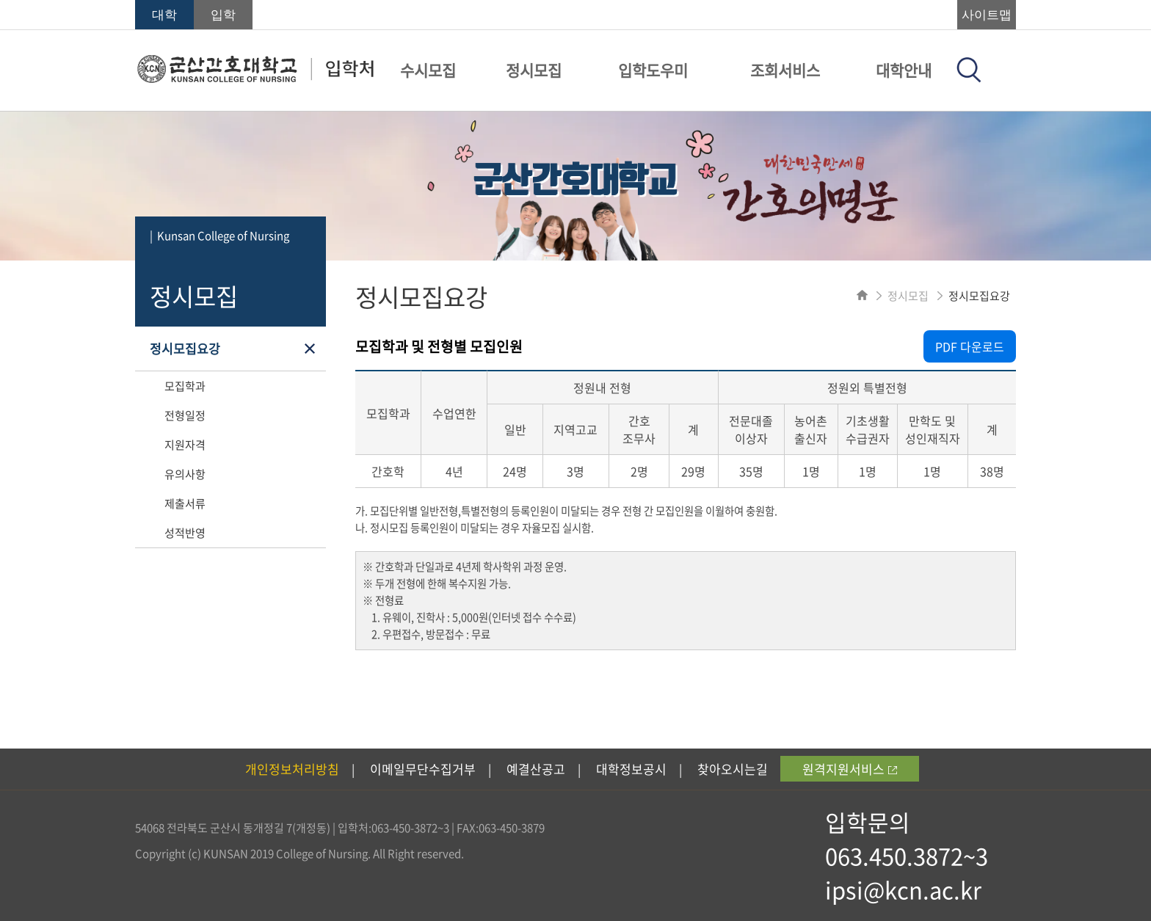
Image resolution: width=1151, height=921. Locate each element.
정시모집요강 (185, 348)
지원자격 (185, 445)
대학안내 (904, 70)
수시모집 (428, 70)
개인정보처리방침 (292, 769)
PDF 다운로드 (969, 346)
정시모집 (534, 70)
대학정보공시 (631, 769)
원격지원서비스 (849, 769)
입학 (223, 15)
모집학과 (185, 386)
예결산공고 (535, 769)
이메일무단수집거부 (423, 769)
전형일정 (185, 415)
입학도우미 (653, 70)
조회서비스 (785, 70)
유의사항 (185, 474)
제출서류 (185, 503)
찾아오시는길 (732, 769)
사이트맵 (987, 15)
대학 (164, 15)
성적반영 (185, 533)
